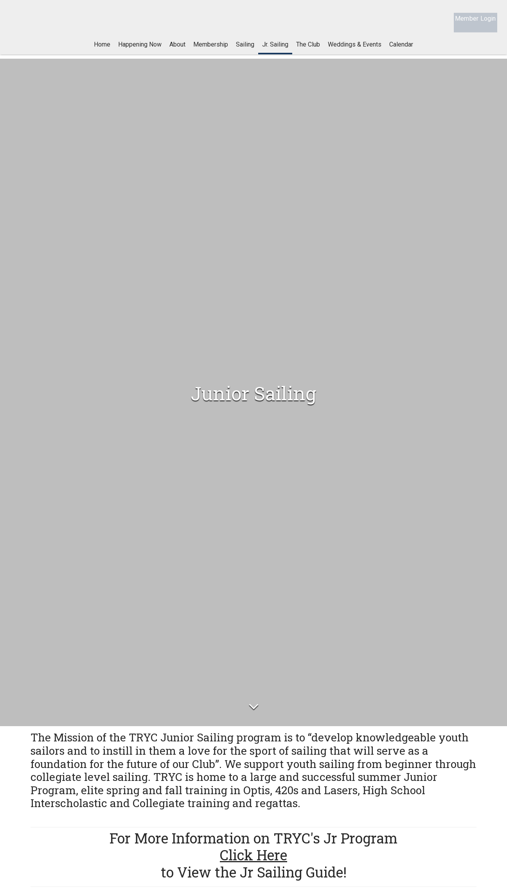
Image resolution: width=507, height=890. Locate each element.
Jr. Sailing (275, 50)
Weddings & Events (354, 50)
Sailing (245, 50)
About (177, 50)
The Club (308, 50)
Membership (210, 50)
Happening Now (140, 50)
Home (102, 50)
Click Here (253, 856)
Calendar (401, 50)
